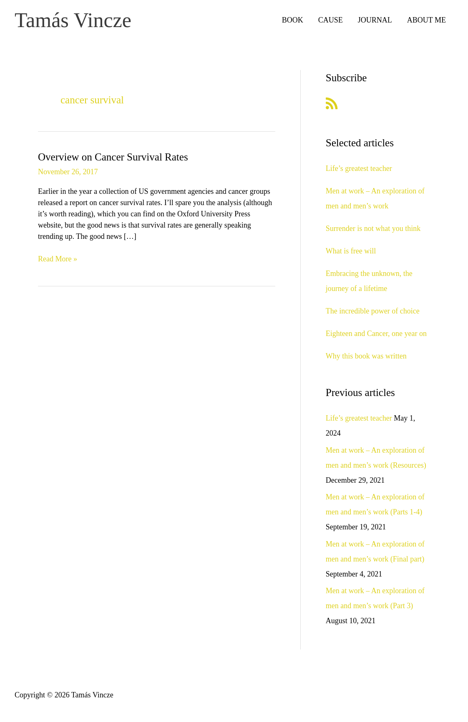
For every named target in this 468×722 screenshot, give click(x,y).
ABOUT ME (426, 20)
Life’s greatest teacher (359, 168)
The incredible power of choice (373, 311)
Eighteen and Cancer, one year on (376, 333)
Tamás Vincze (73, 20)
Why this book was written (366, 356)
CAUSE (330, 20)
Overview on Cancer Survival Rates (113, 157)
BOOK (292, 20)
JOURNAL (375, 20)
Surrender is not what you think (373, 228)
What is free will (351, 251)
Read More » (57, 259)
